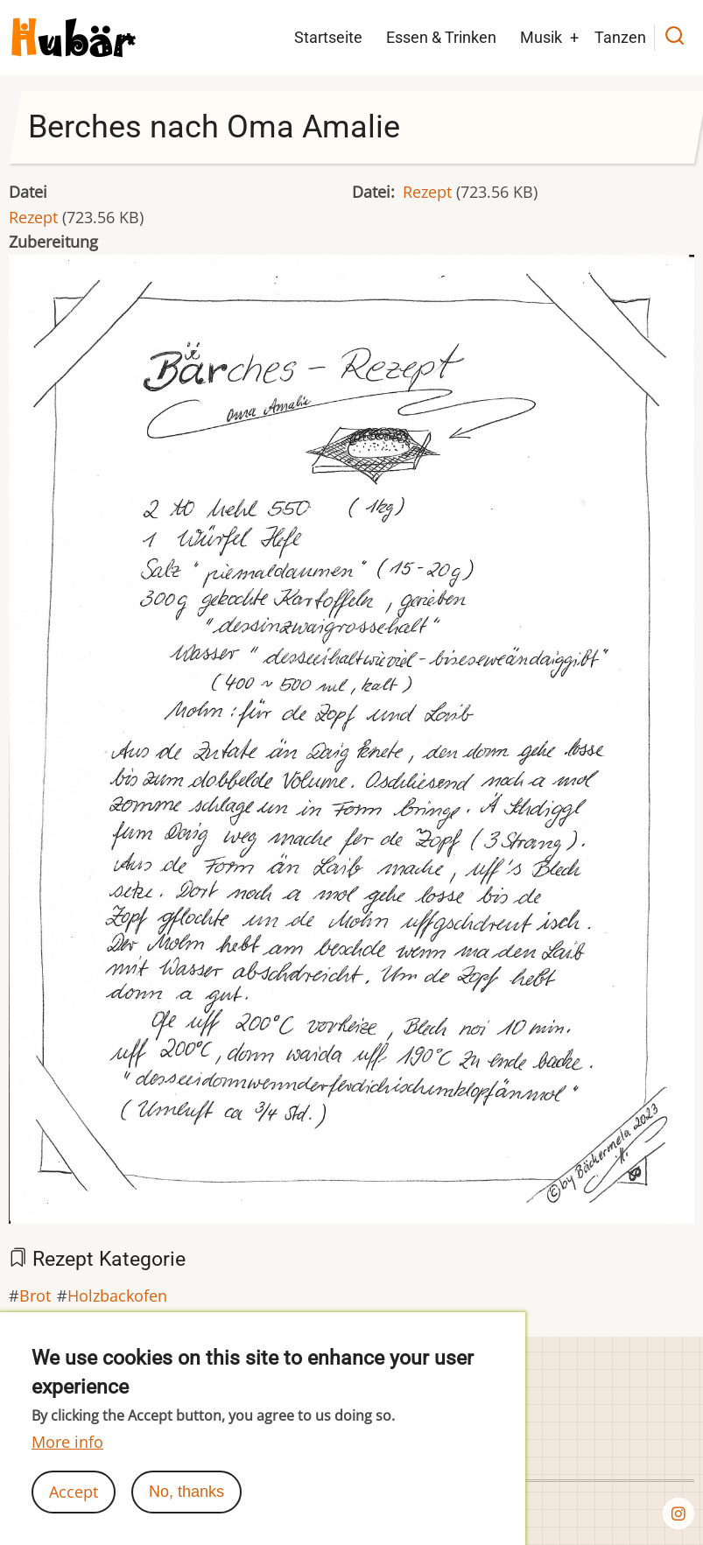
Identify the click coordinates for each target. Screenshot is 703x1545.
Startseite (328, 37)
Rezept (33, 217)
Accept (73, 1491)
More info (67, 1441)
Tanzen (620, 37)
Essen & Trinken (441, 37)
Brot (35, 1295)
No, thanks (186, 1491)
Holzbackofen (117, 1295)
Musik (541, 37)
